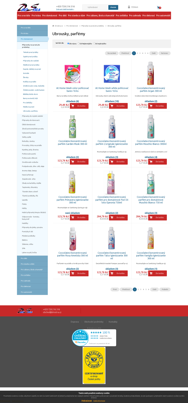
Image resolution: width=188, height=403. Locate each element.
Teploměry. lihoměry (30, 187)
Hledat (113, 7)
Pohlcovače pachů (29, 154)
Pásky (24, 204)
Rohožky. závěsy (28, 141)
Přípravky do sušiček (31, 61)
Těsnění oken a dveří (30, 191)
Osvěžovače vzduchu (30, 162)
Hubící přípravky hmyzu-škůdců (34, 212)
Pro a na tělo (24, 15)
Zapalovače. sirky (28, 179)
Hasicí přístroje (27, 175)
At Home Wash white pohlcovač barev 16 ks (111, 89)
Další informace (99, 401)
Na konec (164, 53)
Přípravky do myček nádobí (32, 116)
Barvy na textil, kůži (30, 98)
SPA (23, 248)
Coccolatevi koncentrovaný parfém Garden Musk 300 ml (72, 142)
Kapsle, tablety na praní (32, 69)
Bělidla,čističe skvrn (30, 94)
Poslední (165, 289)
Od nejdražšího (100, 44)
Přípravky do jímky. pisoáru (32, 227)
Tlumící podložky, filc (30, 196)
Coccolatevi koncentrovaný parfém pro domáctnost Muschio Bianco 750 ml (151, 200)
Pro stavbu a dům (76, 15)
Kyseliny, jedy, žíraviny (30, 150)
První (115, 289)
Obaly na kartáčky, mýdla (31, 183)
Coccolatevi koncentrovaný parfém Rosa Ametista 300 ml (72, 254)
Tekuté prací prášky (30, 52)
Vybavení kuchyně (29, 133)
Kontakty (113, 322)
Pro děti (63, 15)
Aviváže (26, 73)
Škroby (25, 77)
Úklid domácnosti (28, 124)
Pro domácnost (49, 15)
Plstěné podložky (28, 236)
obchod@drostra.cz (52, 312)
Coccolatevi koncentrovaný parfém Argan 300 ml (151, 89)
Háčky (24, 208)
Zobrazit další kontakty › (65, 9)
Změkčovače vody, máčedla (33, 86)
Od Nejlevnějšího (86, 44)
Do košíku (81, 106)
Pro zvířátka (122, 15)
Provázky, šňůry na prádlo (32, 145)
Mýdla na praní (28, 107)
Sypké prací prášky (30, 56)
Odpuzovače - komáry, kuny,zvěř (30, 218)
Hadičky (25, 223)
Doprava (75, 322)
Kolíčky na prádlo (29, 82)
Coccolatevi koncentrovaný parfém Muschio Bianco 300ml (151, 142)
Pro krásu (36, 15)
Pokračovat (87, 401)
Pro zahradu (135, 15)
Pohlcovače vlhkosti (29, 158)
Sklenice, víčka (27, 244)
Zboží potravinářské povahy (33, 129)
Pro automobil (163, 15)
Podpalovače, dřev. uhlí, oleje (33, 166)
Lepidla (25, 200)
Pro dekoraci (148, 15)
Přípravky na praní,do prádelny (31, 46)
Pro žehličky (27, 103)
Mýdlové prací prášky (31, 65)
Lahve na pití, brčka (29, 252)
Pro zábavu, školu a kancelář (100, 15)
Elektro (25, 240)
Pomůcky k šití (27, 231)
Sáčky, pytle (26, 137)
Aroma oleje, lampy (29, 170)
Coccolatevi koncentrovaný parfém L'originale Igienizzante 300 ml (112, 144)
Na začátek (112, 53)
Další (153, 53)
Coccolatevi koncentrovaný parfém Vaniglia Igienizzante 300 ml (151, 255)
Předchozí (125, 53)
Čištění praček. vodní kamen (33, 90)
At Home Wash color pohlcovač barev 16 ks (72, 89)
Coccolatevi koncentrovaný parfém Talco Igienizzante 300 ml (112, 255)
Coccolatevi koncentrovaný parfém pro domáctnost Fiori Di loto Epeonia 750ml (111, 200)
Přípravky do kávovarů (30, 120)
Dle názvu (73, 44)
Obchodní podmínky (93, 322)
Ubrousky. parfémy (30, 111)
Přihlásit (134, 7)
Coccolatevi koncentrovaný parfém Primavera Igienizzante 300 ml (73, 200)
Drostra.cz (59, 26)
